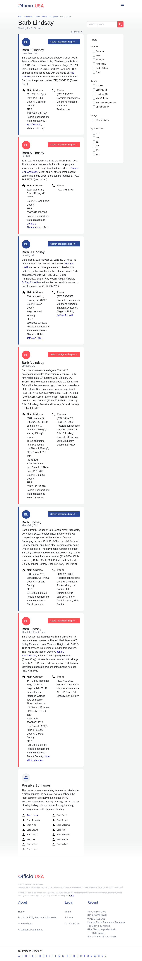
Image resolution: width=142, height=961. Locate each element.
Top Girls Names (96, 933)
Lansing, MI (101, 89)
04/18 (97, 918)
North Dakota (102, 68)
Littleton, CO (102, 94)
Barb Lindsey (30, 815)
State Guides (25, 923)
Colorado (100, 51)
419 (97, 137)
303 (97, 133)
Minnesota (101, 63)
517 (97, 141)
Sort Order (75, 32)
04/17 (103, 918)
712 (97, 154)
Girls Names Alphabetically (101, 929)
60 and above (102, 120)
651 (97, 146)
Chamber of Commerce (30, 929)
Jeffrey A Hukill (30, 282)
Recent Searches (96, 911)
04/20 (103, 915)
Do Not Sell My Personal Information (38, 917)
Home (21, 911)
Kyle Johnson (34, 124)
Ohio (98, 72)
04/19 (90, 918)
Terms (68, 911)
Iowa (98, 55)
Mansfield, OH (102, 98)
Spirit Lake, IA (102, 106)
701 (97, 150)
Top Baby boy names (98, 925)
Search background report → (64, 42)
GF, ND (99, 85)
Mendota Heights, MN (106, 102)
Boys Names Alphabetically (101, 936)
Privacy (69, 917)
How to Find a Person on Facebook (106, 922)
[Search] (102, 24)
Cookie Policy (72, 923)
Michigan (100, 59)
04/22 (90, 915)
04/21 (97, 915)
